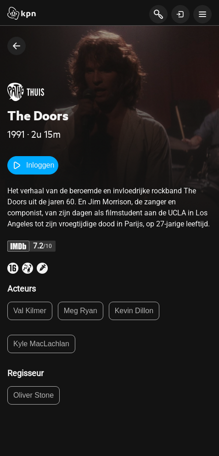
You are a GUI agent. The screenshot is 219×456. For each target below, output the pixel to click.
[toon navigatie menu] (202, 14)
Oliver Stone (33, 395)
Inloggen (32, 165)
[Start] (22, 14)
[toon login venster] (180, 14)
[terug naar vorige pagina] (16, 46)
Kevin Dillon (134, 311)
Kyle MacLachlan (41, 344)
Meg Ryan (80, 311)
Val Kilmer (29, 311)
